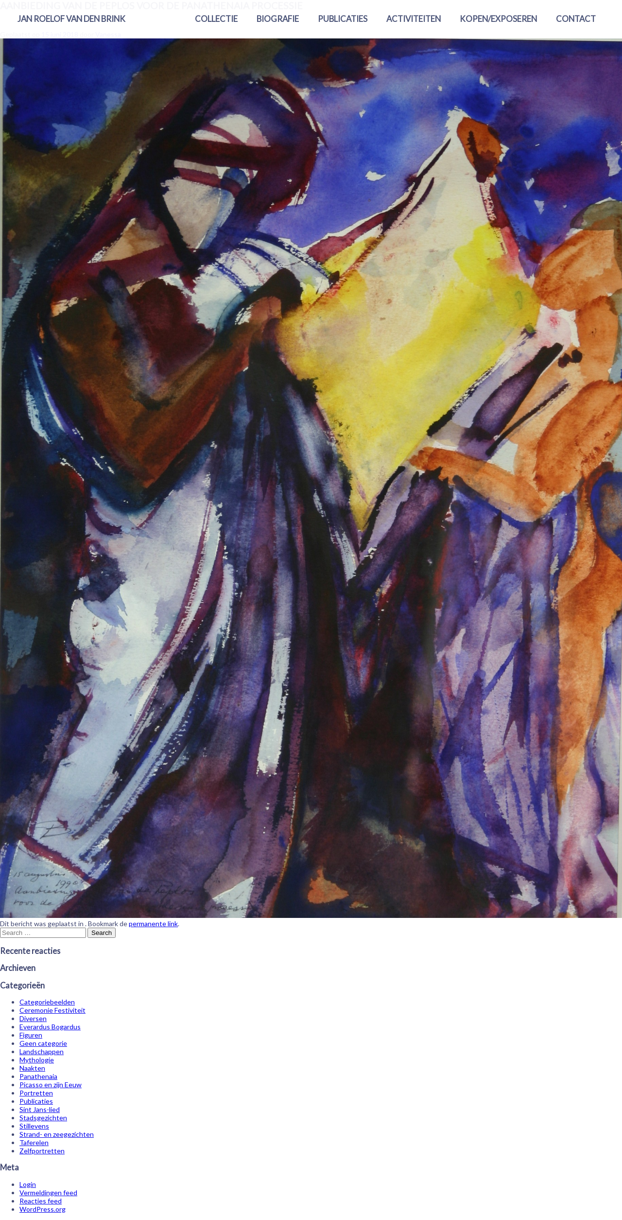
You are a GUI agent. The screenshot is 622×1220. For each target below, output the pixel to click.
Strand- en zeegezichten (56, 1134)
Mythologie (36, 1060)
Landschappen (41, 1051)
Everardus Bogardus (50, 1027)
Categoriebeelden (47, 1002)
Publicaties (342, 19)
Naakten (32, 1068)
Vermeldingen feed (48, 1192)
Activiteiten (413, 19)
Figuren (30, 1035)
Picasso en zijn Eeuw (50, 1084)
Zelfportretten (42, 1151)
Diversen (33, 1018)
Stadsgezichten (43, 1117)
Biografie (278, 19)
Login (27, 1184)
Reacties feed (40, 1201)
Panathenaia (38, 1076)
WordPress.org (42, 1209)
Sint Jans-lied (39, 1109)
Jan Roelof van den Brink (71, 19)
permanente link (153, 923)
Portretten (36, 1093)
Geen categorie (43, 1043)
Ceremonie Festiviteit (52, 1010)
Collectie (216, 19)
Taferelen (34, 1142)
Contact (576, 19)
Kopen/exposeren (498, 19)
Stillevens (34, 1126)
